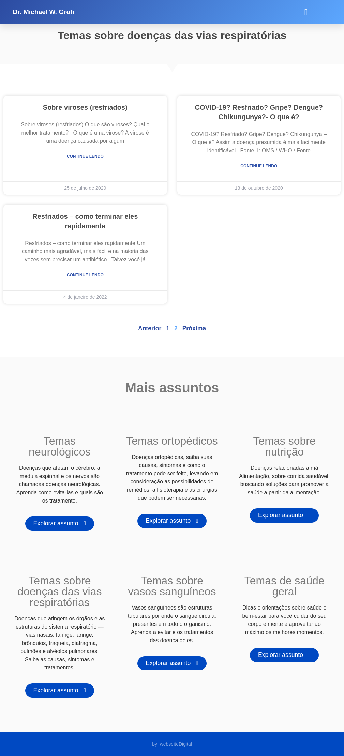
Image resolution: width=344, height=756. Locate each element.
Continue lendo (85, 156)
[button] (306, 11)
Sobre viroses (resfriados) (85, 107)
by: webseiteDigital (172, 744)
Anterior (149, 328)
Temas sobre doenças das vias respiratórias (59, 591)
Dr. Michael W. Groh (43, 11)
